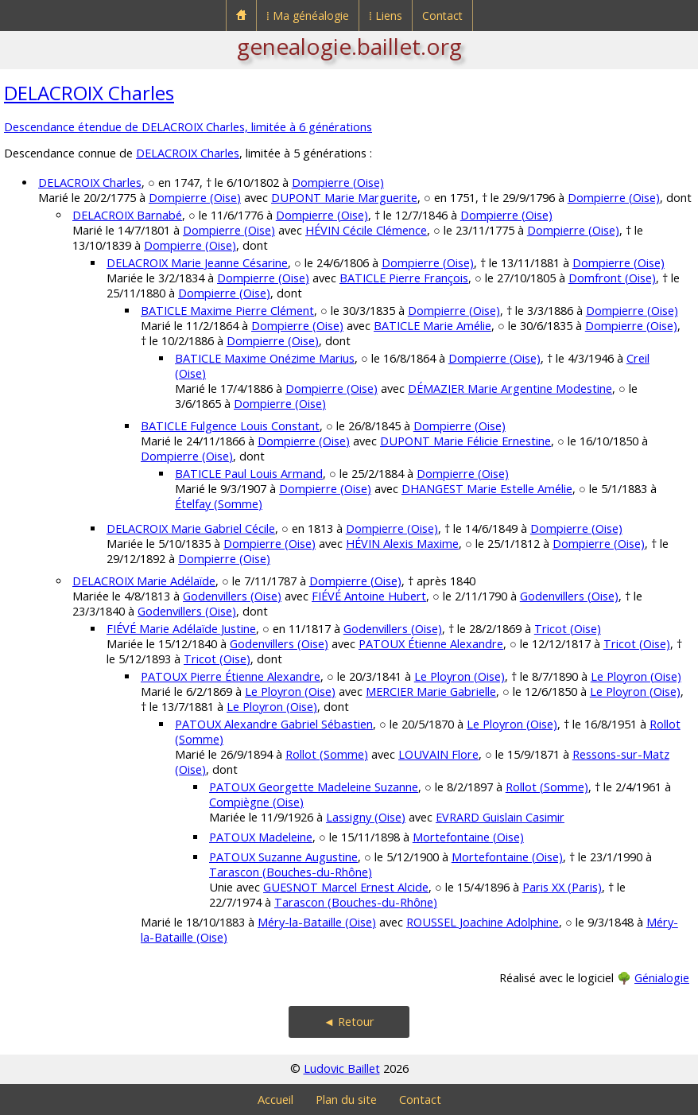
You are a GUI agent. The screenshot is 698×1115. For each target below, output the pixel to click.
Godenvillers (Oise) (232, 596)
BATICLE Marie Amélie (432, 325)
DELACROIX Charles (89, 93)
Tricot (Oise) (567, 628)
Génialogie (661, 977)
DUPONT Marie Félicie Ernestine (465, 441)
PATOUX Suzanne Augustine (283, 856)
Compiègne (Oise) (256, 802)
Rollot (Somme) (326, 754)
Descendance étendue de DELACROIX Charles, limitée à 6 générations (188, 126)
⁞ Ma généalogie (307, 15)
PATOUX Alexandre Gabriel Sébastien (274, 724)
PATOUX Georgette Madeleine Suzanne (313, 786)
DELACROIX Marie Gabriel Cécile (191, 528)
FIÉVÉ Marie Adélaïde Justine (181, 628)
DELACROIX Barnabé (127, 215)
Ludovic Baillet (342, 1068)
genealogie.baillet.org (349, 46)
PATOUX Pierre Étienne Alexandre (230, 676)
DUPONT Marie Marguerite (344, 197)
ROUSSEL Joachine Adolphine (482, 922)
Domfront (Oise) (612, 278)
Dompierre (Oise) (338, 182)
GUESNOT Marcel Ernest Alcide (345, 887)
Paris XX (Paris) (562, 887)
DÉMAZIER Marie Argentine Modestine (510, 388)
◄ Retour (349, 1021)
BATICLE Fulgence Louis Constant (230, 425)
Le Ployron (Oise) (459, 676)
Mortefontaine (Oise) (468, 837)
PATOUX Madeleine (260, 837)
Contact (442, 15)
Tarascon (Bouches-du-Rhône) (290, 872)
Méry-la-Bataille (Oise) (317, 922)
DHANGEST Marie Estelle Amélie (486, 488)
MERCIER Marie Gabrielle (431, 691)
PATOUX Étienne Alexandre (431, 643)
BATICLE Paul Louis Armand (249, 473)
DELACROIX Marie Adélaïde (143, 581)
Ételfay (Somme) (218, 503)
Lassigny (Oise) (365, 817)
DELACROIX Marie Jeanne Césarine (197, 262)
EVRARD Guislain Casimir (500, 817)
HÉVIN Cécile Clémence (366, 230)
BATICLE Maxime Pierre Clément (227, 310)
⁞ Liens (385, 15)
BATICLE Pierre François (403, 278)
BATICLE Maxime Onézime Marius (265, 358)
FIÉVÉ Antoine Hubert (369, 596)
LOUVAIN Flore (438, 754)
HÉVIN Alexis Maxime (402, 543)
